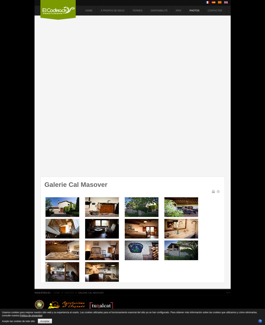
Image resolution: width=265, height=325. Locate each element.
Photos (69, 293)
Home (57, 293)
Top (228, 293)
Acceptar (44, 321)
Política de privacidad (31, 315)
